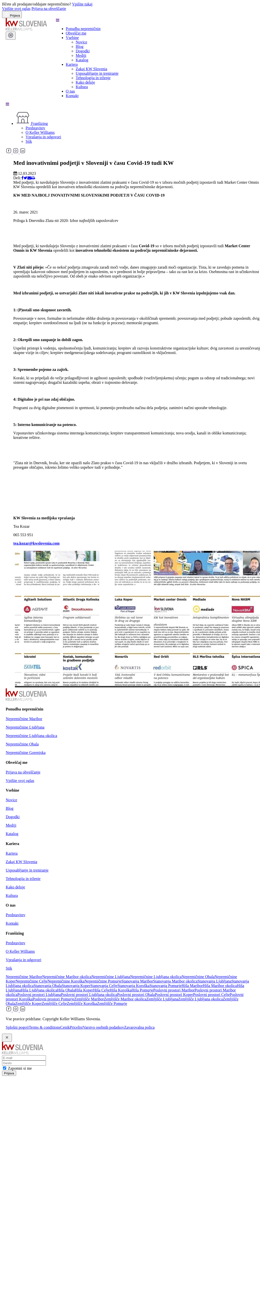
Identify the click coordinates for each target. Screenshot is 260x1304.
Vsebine (72, 37)
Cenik (65, 1027)
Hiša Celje (101, 990)
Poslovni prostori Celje (211, 994)
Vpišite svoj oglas (16, 8)
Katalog (82, 60)
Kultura (82, 87)
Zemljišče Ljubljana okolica (200, 999)
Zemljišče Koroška (82, 1003)
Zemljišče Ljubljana (162, 999)
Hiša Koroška (121, 990)
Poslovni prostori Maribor (173, 990)
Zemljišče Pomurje (112, 1003)
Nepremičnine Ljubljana (25, 727)
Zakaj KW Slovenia (91, 69)
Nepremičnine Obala (22, 744)
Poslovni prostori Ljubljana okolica (89, 994)
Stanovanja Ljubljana (214, 981)
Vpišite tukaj (82, 4)
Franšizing (32, 123)
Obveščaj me (76, 33)
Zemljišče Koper (28, 1003)
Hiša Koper (84, 990)
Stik (29, 141)
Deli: (17, 178)
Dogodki (83, 51)
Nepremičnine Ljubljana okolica (31, 736)
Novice (81, 42)
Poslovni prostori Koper (174, 994)
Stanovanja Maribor (137, 981)
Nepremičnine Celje (31, 981)
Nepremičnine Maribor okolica (66, 977)
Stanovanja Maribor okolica (175, 981)
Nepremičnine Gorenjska (25, 752)
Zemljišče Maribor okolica (125, 999)
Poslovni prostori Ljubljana (39, 994)
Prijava (9, 1073)
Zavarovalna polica (139, 1027)
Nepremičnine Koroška (65, 981)
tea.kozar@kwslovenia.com (36, 543)
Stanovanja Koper (76, 986)
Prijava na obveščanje (49, 8)
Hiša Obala (66, 990)
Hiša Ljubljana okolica (39, 990)
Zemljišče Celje (54, 1003)
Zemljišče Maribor (89, 999)
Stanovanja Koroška (133, 986)
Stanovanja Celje (103, 986)
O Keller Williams (40, 132)
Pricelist (76, 1027)
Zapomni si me (20, 1068)
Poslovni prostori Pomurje (53, 999)
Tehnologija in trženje (93, 78)
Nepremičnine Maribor (24, 719)
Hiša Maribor (192, 986)
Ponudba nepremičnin (83, 29)
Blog (79, 46)
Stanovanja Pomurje (165, 986)
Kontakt (72, 96)
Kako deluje (85, 82)
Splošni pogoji (17, 1027)
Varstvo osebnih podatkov (103, 1027)
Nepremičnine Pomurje (102, 981)
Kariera (72, 64)
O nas (70, 91)
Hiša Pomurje (142, 990)
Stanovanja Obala (48, 986)
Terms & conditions (44, 1027)
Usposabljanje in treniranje (97, 73)
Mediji (81, 55)
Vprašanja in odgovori (43, 137)
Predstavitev (35, 128)
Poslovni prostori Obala (136, 994)
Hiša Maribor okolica (220, 986)
